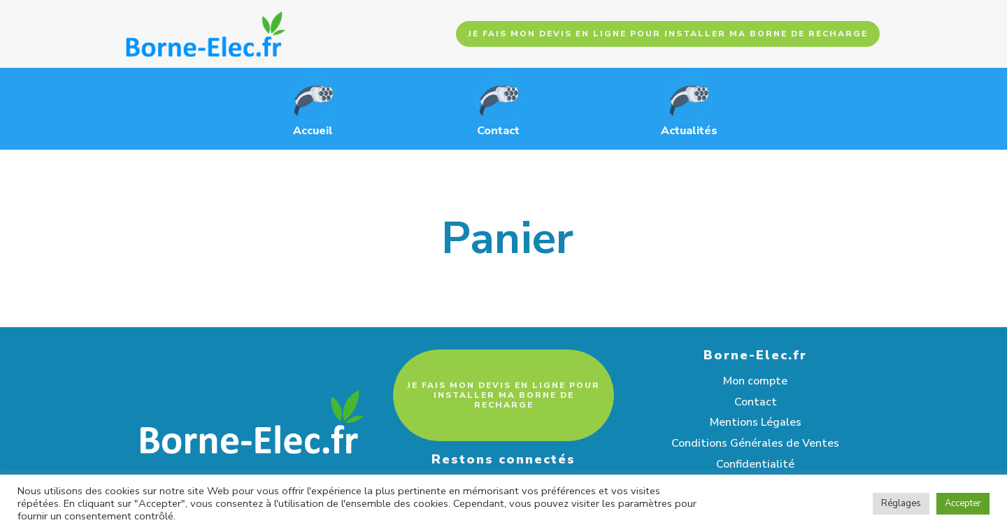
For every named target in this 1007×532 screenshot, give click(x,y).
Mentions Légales (755, 422)
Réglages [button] (901, 503)
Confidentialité (755, 464)
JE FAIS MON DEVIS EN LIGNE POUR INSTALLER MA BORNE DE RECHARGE (668, 33)
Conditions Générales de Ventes (755, 443)
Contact (755, 402)
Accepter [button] (963, 503)
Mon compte (755, 381)
